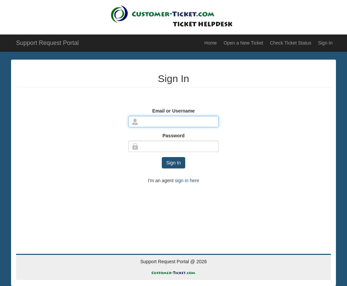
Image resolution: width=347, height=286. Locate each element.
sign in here (186, 180)
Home (210, 43)
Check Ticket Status (290, 43)
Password (173, 135)
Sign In (325, 43)
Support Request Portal (47, 43)
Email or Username (173, 111)
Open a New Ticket (243, 43)
